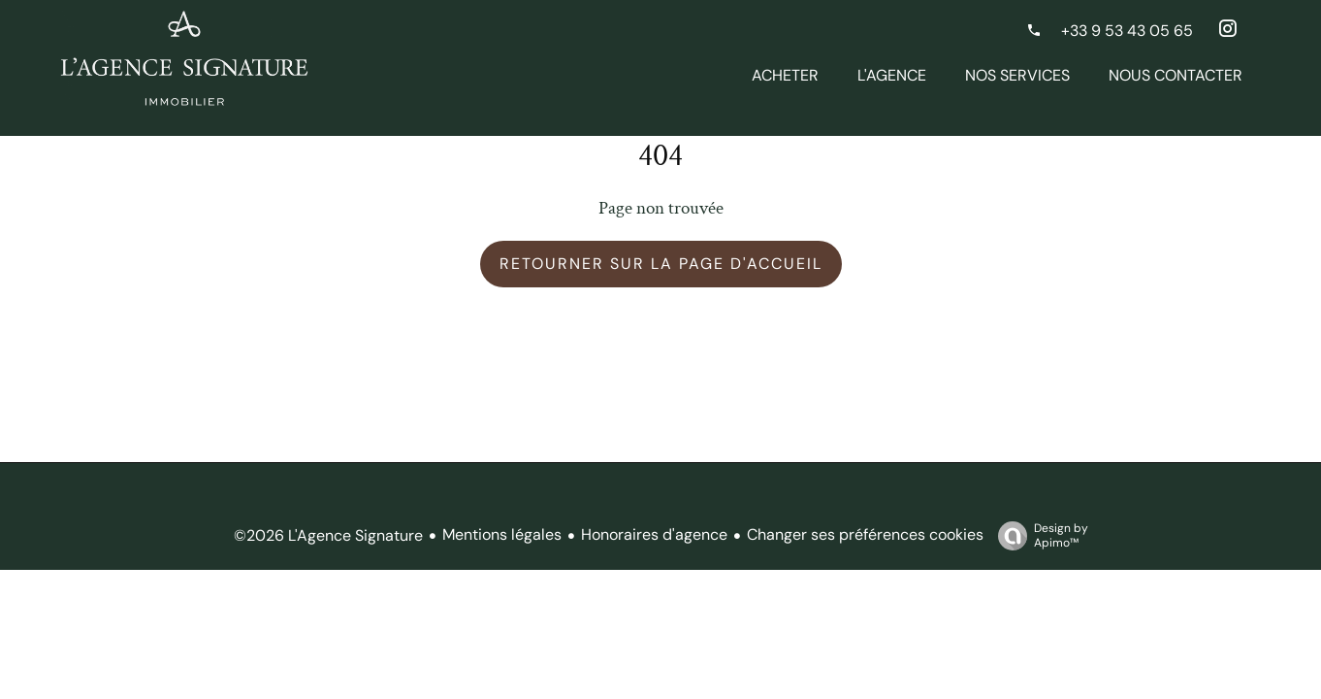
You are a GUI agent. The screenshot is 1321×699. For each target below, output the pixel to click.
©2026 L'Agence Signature (328, 535)
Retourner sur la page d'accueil (660, 263)
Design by (1038, 535)
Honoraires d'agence (654, 534)
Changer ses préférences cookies (865, 534)
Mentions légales (502, 534)
